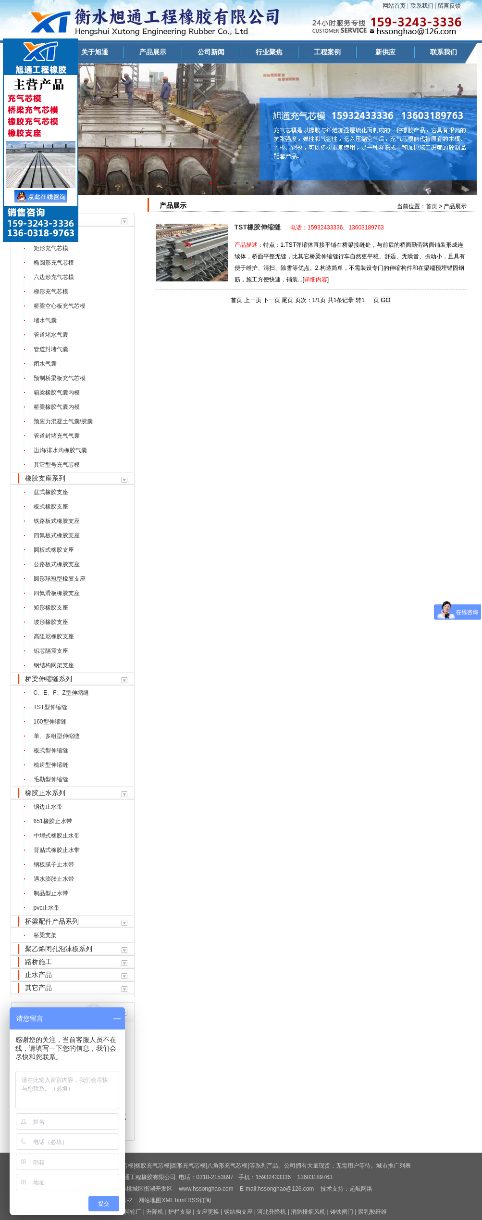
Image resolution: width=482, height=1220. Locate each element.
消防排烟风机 (308, 1211)
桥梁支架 (45, 935)
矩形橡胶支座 (51, 607)
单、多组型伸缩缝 (57, 736)
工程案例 (327, 52)
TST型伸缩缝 (51, 707)
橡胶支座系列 (45, 478)
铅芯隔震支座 (51, 651)
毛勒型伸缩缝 (51, 779)
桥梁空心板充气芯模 (60, 306)
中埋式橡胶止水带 (57, 835)
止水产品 (38, 975)
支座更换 (207, 1211)
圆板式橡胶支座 (54, 549)
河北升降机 (271, 1211)
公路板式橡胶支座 (57, 564)
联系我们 (421, 5)
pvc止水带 (47, 907)
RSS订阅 (199, 1200)
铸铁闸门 (341, 1211)
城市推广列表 (393, 1165)
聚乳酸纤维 (372, 1211)
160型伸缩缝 (50, 721)
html (180, 1200)
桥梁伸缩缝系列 (48, 679)
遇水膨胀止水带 (54, 879)
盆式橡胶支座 (51, 492)
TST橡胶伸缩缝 (258, 227)
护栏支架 (179, 1211)
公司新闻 (211, 52)
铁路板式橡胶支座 (57, 521)
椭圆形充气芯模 (54, 262)
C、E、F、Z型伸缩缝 (61, 692)
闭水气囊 (45, 363)
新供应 (385, 52)
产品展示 (152, 52)
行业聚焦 (269, 52)
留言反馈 (449, 5)
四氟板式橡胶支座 (57, 535)
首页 (431, 206)
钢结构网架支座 (54, 665)
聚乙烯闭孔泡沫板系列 (58, 949)
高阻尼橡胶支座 (54, 636)
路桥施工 (38, 962)
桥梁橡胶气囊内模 (57, 407)
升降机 (154, 1211)
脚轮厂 (132, 1211)
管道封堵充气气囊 (57, 435)
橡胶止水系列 (45, 793)
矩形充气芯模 (51, 248)
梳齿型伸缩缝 (51, 765)
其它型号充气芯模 (57, 464)
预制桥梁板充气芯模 (60, 378)
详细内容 (315, 279)
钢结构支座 (238, 1211)
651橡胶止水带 (53, 821)
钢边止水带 (48, 806)
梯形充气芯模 (51, 291)
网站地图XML (155, 1200)
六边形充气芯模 (54, 277)
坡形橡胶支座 (51, 622)
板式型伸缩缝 (51, 750)
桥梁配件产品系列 (52, 921)
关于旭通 (94, 52)
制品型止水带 (51, 893)
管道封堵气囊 (51, 349)
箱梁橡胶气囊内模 (57, 392)
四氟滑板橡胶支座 (57, 593)
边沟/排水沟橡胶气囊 (60, 450)
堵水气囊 (45, 320)
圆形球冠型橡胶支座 (60, 578)
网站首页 (394, 5)
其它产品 (38, 987)
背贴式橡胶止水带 (57, 850)
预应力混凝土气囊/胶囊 (63, 421)
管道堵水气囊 (51, 334)
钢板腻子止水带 (54, 864)
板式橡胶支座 (51, 506)
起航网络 (360, 1188)
